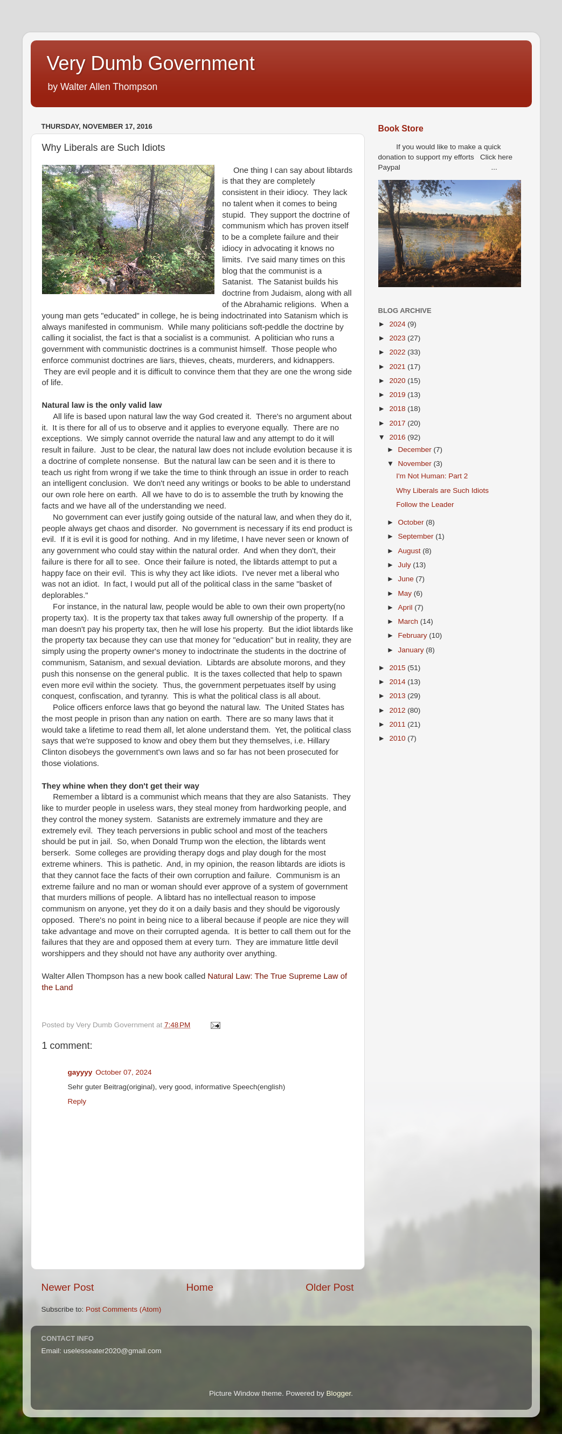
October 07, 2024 (123, 1072)
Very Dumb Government (151, 63)
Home (199, 1287)
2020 (398, 381)
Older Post (329, 1287)
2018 (398, 409)
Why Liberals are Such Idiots (442, 490)
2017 (398, 423)
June (407, 579)
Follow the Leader (425, 504)
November (416, 464)
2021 (398, 367)
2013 (398, 696)
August (410, 551)
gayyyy (80, 1072)
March (409, 621)
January (412, 650)
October (412, 522)
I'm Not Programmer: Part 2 (432, 476)
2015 (398, 668)
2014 (398, 682)
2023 (398, 338)
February (413, 635)
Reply (77, 1101)
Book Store (401, 128)
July (405, 565)
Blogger (339, 1393)
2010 (398, 738)
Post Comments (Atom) (123, 1309)
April (406, 607)
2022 (398, 352)
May (406, 593)
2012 (398, 710)
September (417, 536)
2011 (398, 724)
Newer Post (67, 1287)
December (416, 449)
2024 (398, 324)
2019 (398, 395)
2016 (398, 437)
